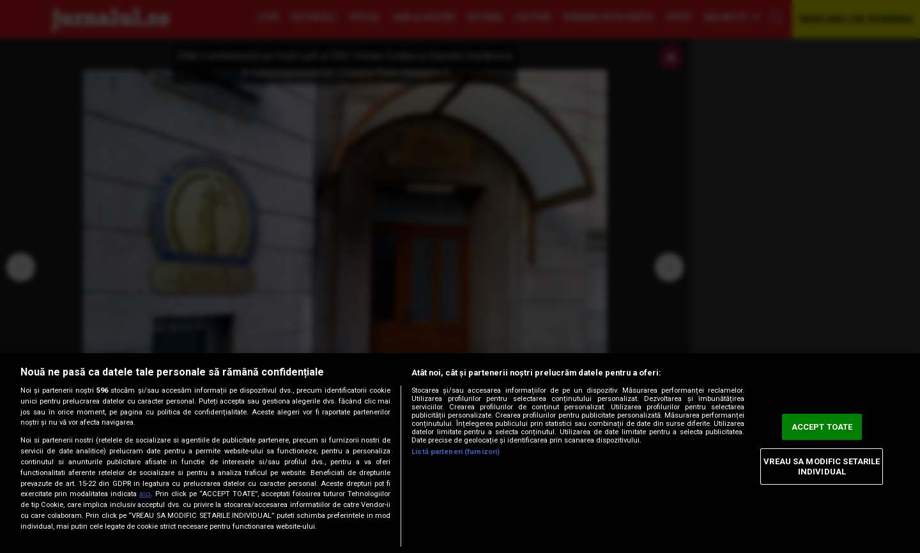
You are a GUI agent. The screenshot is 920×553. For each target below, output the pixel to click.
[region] (460, 453)
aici (145, 494)
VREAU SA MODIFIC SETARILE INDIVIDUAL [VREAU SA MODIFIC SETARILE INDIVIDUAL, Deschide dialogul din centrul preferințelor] (821, 466)
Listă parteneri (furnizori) (455, 452)
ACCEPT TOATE (822, 427)
